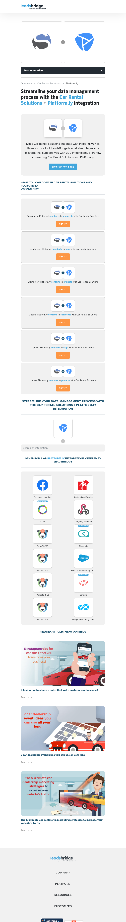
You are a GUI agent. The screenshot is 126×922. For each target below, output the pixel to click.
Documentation (33, 70)
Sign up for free (63, 166)
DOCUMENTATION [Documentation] (30, 188)
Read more (26, 697)
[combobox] (63, 447)
